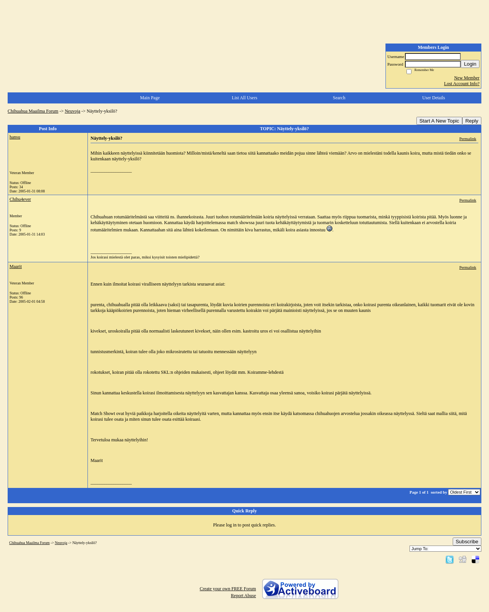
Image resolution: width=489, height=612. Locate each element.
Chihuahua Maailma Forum (33, 111)
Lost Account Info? (461, 83)
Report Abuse (243, 595)
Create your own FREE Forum (228, 588)
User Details (433, 97)
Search (339, 97)
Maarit (16, 266)
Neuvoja (72, 111)
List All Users (244, 97)
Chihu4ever (20, 199)
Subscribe (467, 541)
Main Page (150, 97)
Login (470, 64)
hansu (15, 137)
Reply (471, 121)
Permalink (467, 138)
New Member (466, 78)
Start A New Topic (439, 121)
